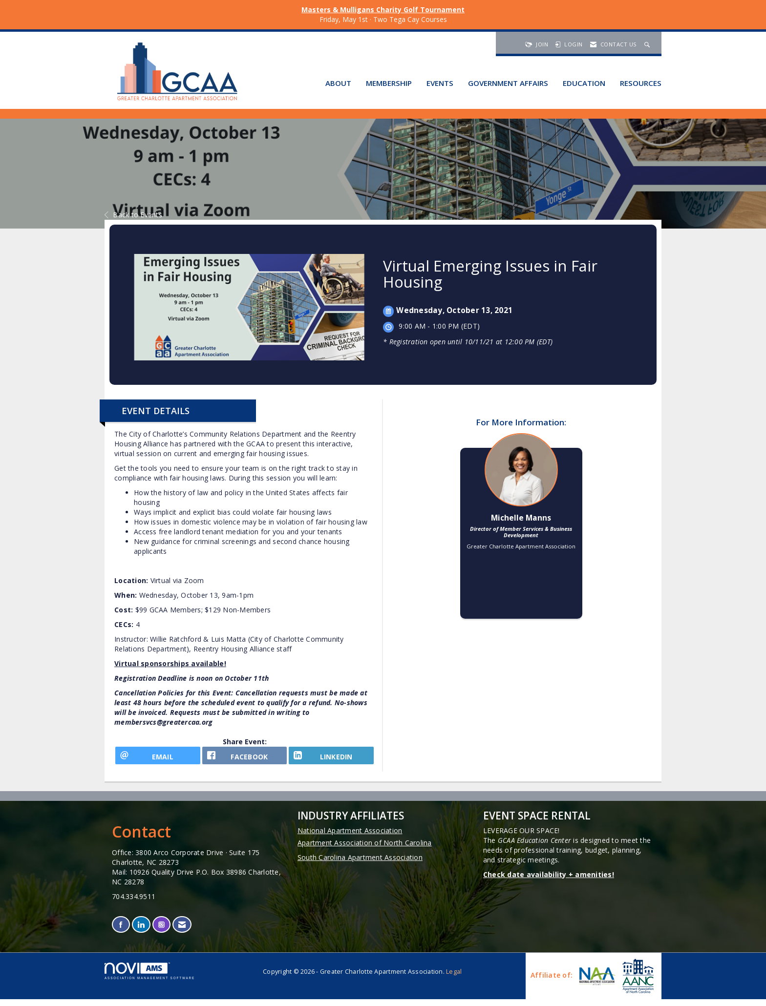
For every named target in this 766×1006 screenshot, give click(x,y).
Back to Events (133, 214)
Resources (640, 83)
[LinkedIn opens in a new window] (331, 759)
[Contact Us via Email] (182, 931)
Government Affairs (508, 83)
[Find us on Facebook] (121, 931)
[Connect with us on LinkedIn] (141, 931)
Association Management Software (150, 977)
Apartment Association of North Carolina (365, 849)
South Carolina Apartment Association (360, 863)
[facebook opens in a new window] (244, 759)
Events (439, 83)
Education (584, 83)
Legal (454, 978)
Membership (389, 83)
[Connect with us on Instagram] (161, 931)
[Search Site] (648, 44)
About (338, 83)
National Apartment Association (350, 836)
